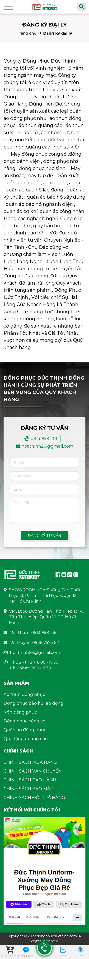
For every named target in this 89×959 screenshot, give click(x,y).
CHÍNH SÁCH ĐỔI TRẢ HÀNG (34, 797)
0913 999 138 (44, 438)
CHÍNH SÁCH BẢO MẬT (28, 788)
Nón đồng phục (20, 712)
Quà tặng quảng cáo (26, 738)
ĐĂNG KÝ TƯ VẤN (44, 535)
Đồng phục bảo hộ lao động (33, 703)
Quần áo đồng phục (25, 729)
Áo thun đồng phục (24, 694)
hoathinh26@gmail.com (47, 446)
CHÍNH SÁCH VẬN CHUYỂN (32, 771)
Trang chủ (27, 33)
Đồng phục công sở (24, 721)
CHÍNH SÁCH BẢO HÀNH (30, 780)
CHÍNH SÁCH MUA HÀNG (30, 762)
